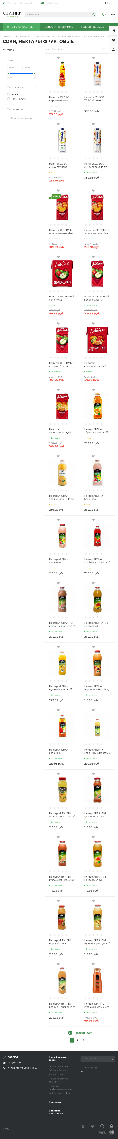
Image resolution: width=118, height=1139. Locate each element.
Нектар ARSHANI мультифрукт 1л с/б (60, 688)
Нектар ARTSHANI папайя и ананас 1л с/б (62, 1007)
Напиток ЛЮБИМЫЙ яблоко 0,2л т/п (61, 298)
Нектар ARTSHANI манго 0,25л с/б (95, 878)
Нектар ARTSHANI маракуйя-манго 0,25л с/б (60, 943)
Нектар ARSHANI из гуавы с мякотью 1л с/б (62, 626)
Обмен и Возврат (58, 1070)
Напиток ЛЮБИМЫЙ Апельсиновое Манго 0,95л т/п (62, 233)
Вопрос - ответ (57, 1074)
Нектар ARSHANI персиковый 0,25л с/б (96, 689)
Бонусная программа (56, 1112)
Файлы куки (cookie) (59, 1093)
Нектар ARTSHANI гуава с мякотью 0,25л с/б (95, 816)
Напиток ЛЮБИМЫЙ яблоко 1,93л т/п (61, 365)
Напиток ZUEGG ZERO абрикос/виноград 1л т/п (94, 100)
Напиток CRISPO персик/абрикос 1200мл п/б (59, 100)
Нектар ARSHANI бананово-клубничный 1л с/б (95, 499)
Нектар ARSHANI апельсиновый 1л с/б (61, 497)
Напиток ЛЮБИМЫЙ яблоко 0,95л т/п (96, 298)
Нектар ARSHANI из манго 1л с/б (96, 624)
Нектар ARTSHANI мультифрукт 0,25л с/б (96, 943)
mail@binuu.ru (51, 3)
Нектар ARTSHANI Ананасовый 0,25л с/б (62, 815)
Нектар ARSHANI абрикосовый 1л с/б (96, 431)
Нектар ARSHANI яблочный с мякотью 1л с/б (97, 752)
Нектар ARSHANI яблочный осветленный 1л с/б (60, 752)
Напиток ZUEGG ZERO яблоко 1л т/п (95, 165)
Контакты (55, 1102)
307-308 (110, 14)
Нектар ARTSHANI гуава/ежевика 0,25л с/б (61, 880)
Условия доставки (58, 1066)
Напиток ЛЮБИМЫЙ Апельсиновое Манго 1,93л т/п (97, 233)
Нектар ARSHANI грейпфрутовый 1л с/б (96, 562)
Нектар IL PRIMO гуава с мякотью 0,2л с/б (96, 1007)
